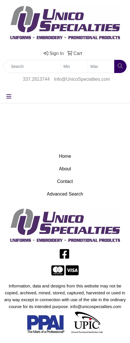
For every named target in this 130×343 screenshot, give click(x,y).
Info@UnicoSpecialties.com (82, 79)
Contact (65, 181)
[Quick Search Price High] (101, 66)
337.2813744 (36, 79)
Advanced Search (65, 194)
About (65, 168)
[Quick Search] (32, 66)
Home (65, 156)
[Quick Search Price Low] (74, 66)
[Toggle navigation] (9, 96)
